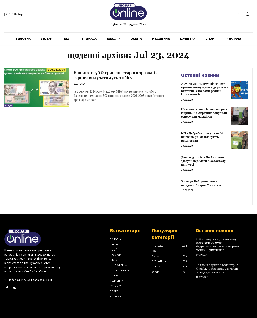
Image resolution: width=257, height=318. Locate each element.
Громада (115, 254)
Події (113, 249)
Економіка (122, 270)
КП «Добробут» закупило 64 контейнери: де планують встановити (202, 137)
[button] (247, 14)
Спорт (114, 291)
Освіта (114, 275)
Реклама (115, 296)
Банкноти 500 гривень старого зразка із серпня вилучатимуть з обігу (115, 75)
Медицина (116, 280)
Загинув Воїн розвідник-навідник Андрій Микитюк (201, 183)
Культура (115, 286)
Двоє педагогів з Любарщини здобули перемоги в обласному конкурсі (203, 161)
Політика (121, 265)
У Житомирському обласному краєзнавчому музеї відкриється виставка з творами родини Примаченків (204, 89)
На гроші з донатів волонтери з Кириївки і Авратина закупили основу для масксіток (204, 113)
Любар (114, 244)
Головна (116, 239)
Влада (8, 105)
